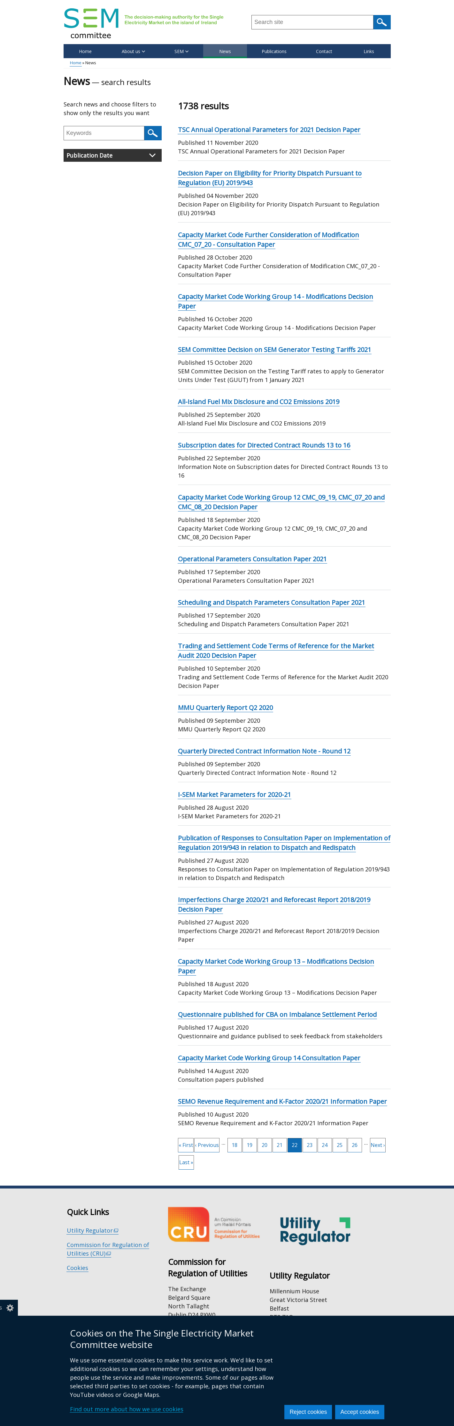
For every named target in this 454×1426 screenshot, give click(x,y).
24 (327, 1143)
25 (342, 1143)
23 (312, 1143)
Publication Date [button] (111, 155)
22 (297, 1145)
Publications (274, 51)
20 (267, 1143)
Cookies (77, 1268)
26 (357, 1143)
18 (237, 1143)
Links (369, 51)
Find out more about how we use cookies (126, 1409)
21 (282, 1143)
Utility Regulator (93, 1231)
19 (252, 1143)
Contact (324, 51)
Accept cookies (359, 1412)
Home (85, 51)
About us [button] (133, 51)
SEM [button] (181, 51)
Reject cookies (308, 1412)
